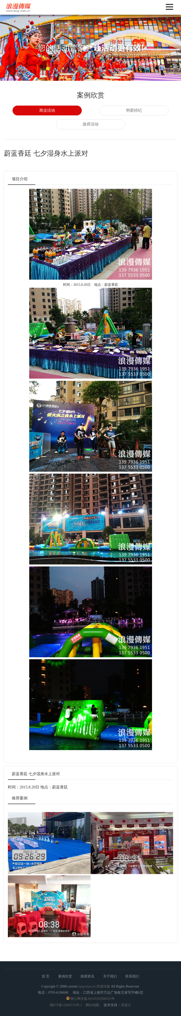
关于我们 (110, 976)
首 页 (46, 976)
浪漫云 (126, 1005)
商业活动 (47, 110)
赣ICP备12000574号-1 (66, 1005)
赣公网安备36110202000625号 (92, 999)
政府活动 (90, 124)
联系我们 (132, 976)
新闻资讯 (87, 976)
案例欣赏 (65, 976)
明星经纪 (134, 110)
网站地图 (92, 1005)
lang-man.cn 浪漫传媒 (94, 986)
